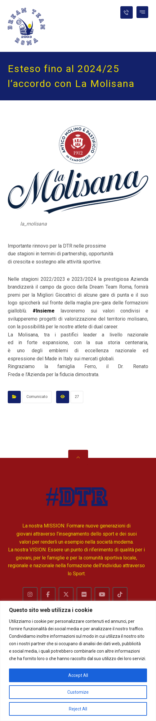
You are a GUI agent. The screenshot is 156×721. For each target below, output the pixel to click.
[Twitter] (66, 594)
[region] (78, 661)
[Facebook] (48, 594)
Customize (78, 692)
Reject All (78, 708)
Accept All (78, 675)
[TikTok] (120, 594)
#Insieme (44, 311)
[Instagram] (30, 594)
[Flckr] (84, 594)
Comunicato (36, 397)
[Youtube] (102, 594)
